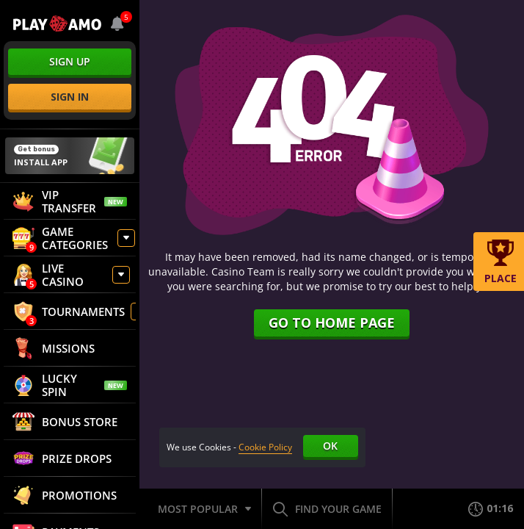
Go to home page (332, 322)
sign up (69, 61)
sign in (70, 97)
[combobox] (117, 23)
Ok (330, 446)
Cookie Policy (265, 447)
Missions (53, 348)
